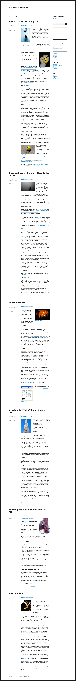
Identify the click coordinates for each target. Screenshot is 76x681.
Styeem (54, 48)
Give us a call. (25, 274)
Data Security (11, 417)
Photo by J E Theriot (23, 154)
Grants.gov (23, 157)
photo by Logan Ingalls (38, 320)
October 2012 (55, 55)
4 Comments (11, 602)
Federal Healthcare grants (41, 156)
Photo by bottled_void (42, 67)
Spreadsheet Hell (17, 302)
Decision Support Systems (13, 180)
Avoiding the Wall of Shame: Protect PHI (59, 35)
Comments (55, 77)
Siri (41, 226)
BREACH (12, 599)
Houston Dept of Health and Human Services (30, 165)
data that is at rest (35, 447)
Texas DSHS (39, 160)
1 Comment (11, 183)
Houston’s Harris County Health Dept (41, 164)
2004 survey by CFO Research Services (30, 328)
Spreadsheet (13, 307)
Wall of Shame (16, 593)
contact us (44, 668)
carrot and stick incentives (34, 636)
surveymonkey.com (29, 82)
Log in (54, 75)
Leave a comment (12, 30)
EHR (14, 599)
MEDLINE (22, 228)
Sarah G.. (24, 612)
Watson (37, 184)
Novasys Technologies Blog (18, 7)
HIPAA (10, 518)
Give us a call (39, 150)
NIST (32, 446)
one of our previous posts (27, 518)
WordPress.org (55, 78)
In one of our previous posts (38, 419)
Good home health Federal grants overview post (30, 158)
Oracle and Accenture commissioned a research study (37, 336)
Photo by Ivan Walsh (23, 401)
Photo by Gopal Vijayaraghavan (25, 43)
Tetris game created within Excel (29, 382)
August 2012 (55, 57)
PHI (11, 518)
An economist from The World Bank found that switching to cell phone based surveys (29, 69)
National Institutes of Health (26, 161)
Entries (55, 76)
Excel (10, 307)
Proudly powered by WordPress (24, 676)
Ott (53, 45)
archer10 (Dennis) (25, 434)
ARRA (10, 599)
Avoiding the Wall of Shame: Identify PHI (59, 36)
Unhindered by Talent (44, 533)
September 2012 (56, 56)
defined (24, 544)
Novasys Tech (55, 18)
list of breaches (28, 661)
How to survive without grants (24, 21)
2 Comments (11, 311)
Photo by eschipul (23, 192)
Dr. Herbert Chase (37, 217)
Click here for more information (27, 25)
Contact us (33, 586)
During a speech (24, 623)
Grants (10, 26)
